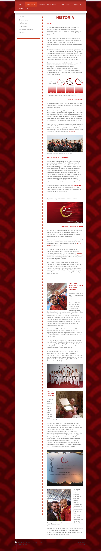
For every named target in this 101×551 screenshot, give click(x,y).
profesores (72, 131)
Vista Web (82, 544)
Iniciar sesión (81, 542)
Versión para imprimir (23, 542)
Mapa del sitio (37, 542)
